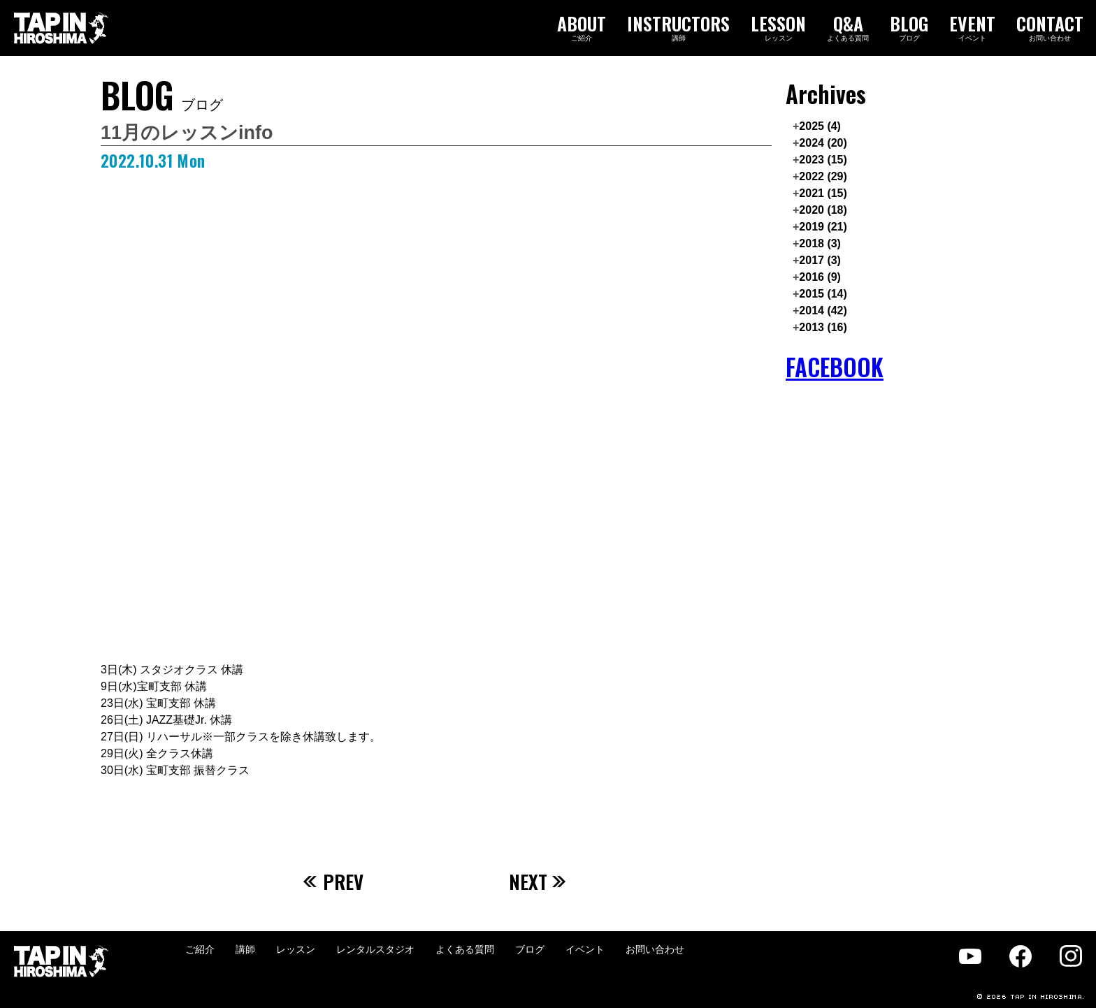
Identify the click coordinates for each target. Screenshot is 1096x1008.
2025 (820, 126)
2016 (820, 277)
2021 (823, 193)
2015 (823, 294)
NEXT (538, 882)
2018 (820, 243)
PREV (333, 882)
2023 (823, 160)
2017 (820, 260)
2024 (823, 143)
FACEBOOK (835, 367)
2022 (823, 176)
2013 (823, 327)
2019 (823, 227)
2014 (823, 310)
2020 (823, 210)
